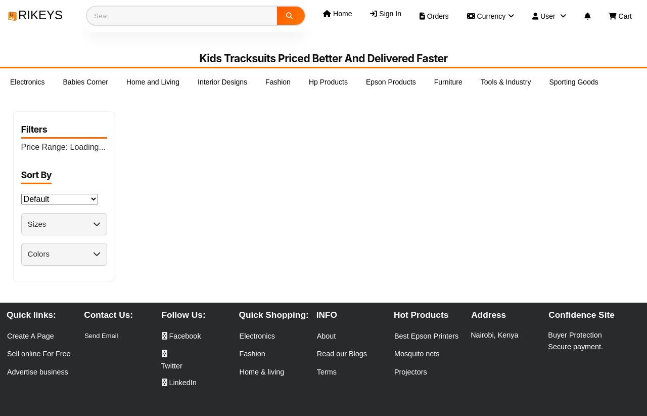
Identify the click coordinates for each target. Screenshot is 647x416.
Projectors (410, 372)
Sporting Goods (573, 82)
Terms (327, 372)
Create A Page (30, 336)
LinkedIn (179, 383)
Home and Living (152, 82)
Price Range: (63, 147)
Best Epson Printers (426, 336)
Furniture (448, 82)
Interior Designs (222, 82)
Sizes (64, 224)
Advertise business (37, 372)
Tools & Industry (506, 82)
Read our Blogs (342, 354)
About (326, 336)
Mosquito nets (417, 354)
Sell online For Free (39, 354)
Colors (64, 253)
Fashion (278, 82)
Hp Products (328, 82)
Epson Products (391, 82)
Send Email (101, 336)
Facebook (181, 336)
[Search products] (182, 16)
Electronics (27, 82)
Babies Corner (85, 82)
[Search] (291, 16)
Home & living (262, 372)
